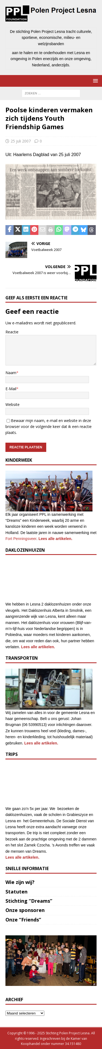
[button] (94, 80)
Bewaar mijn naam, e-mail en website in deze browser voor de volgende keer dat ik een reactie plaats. (48, 426)
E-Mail (10, 388)
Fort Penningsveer (20, 538)
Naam (10, 372)
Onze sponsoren (25, 910)
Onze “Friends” (23, 919)
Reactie (11, 331)
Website (12, 404)
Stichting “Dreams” (28, 901)
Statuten (16, 891)
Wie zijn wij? (20, 882)
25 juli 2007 (21, 141)
